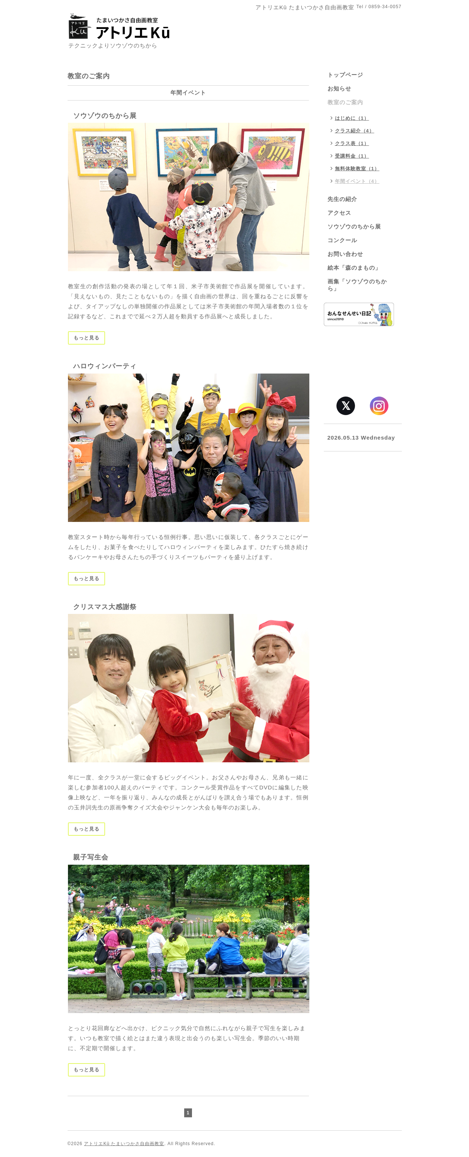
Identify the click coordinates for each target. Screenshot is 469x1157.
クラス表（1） (352, 143)
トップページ (345, 75)
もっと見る (87, 338)
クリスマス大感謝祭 (105, 607)
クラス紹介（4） (354, 131)
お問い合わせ (345, 254)
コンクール (342, 240)
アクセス (339, 213)
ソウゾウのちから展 (105, 115)
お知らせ (339, 88)
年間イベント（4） (357, 181)
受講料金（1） (352, 156)
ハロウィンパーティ (105, 366)
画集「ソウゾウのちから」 (357, 285)
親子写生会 (90, 857)
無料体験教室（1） (357, 168)
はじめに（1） (352, 118)
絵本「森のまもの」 (354, 267)
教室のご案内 (345, 102)
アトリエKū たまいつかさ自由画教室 (124, 1143)
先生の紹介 (342, 199)
